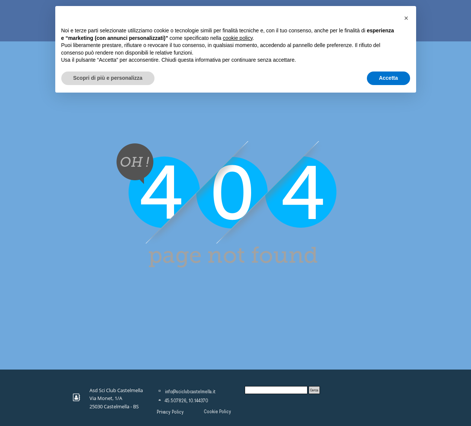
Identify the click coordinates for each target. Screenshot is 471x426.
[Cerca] (276, 390)
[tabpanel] (118, 398)
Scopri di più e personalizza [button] (107, 78)
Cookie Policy (217, 412)
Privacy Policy (170, 412)
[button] (406, 18)
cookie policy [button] (238, 38)
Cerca (314, 390)
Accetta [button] (388, 78)
